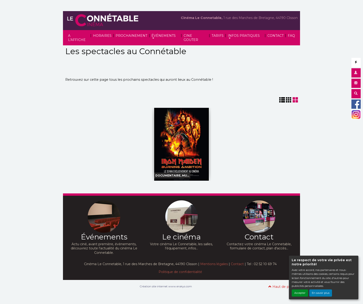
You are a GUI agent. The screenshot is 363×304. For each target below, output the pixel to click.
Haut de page (281, 287)
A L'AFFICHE (77, 38)
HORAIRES (102, 36)
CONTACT (275, 36)
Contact (237, 264)
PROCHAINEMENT (131, 36)
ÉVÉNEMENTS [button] (163, 36)
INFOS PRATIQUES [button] (244, 36)
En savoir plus (320, 293)
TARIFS (218, 36)
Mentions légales (214, 264)
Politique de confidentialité (180, 272)
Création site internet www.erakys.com (166, 286)
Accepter (300, 293)
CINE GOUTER (191, 38)
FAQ (291, 36)
